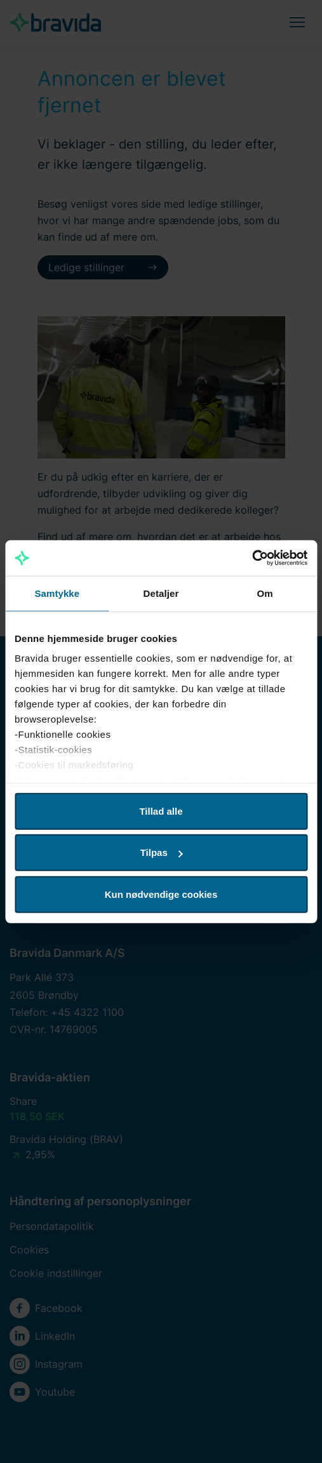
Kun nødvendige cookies (161, 893)
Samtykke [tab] (56, 592)
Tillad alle (160, 810)
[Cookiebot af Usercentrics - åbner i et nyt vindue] (251, 558)
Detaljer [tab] (161, 592)
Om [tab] (265, 592)
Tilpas (161, 852)
